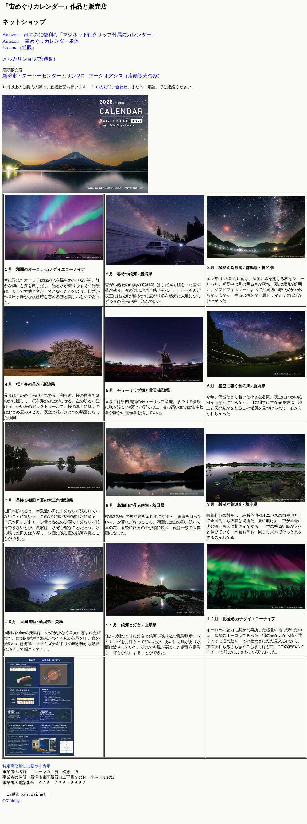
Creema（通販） (19, 47)
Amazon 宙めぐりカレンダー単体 (40, 41)
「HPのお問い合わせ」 (110, 87)
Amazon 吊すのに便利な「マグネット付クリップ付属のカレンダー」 (79, 34)
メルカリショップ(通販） (30, 58)
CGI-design (11, 800)
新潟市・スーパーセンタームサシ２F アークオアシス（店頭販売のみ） (82, 75)
